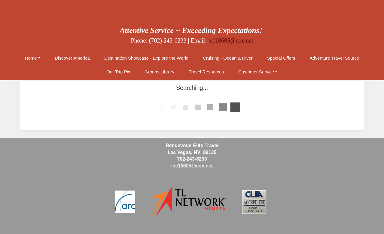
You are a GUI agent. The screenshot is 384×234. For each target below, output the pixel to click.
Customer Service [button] (256, 71)
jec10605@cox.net (230, 40)
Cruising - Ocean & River (228, 58)
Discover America (72, 58)
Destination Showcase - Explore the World (146, 58)
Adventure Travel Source (334, 58)
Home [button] (31, 58)
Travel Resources (206, 71)
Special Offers (281, 58)
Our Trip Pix (118, 71)
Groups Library (159, 71)
